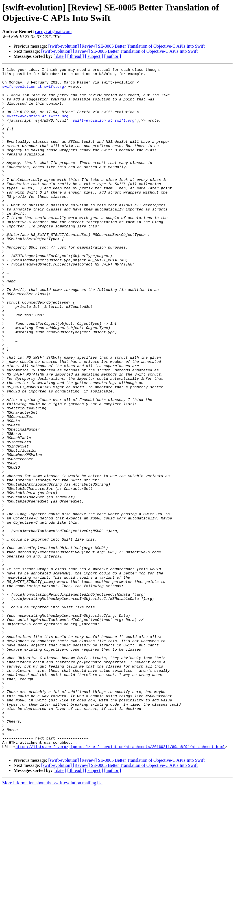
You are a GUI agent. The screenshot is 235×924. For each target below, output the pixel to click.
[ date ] (59, 56)
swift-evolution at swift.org (33, 90)
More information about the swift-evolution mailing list (52, 919)
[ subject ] (94, 56)
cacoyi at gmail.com (53, 31)
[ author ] (112, 56)
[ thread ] (75, 56)
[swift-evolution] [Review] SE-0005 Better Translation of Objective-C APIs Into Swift (126, 46)
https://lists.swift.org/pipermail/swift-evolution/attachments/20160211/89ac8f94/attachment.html (120, 882)
